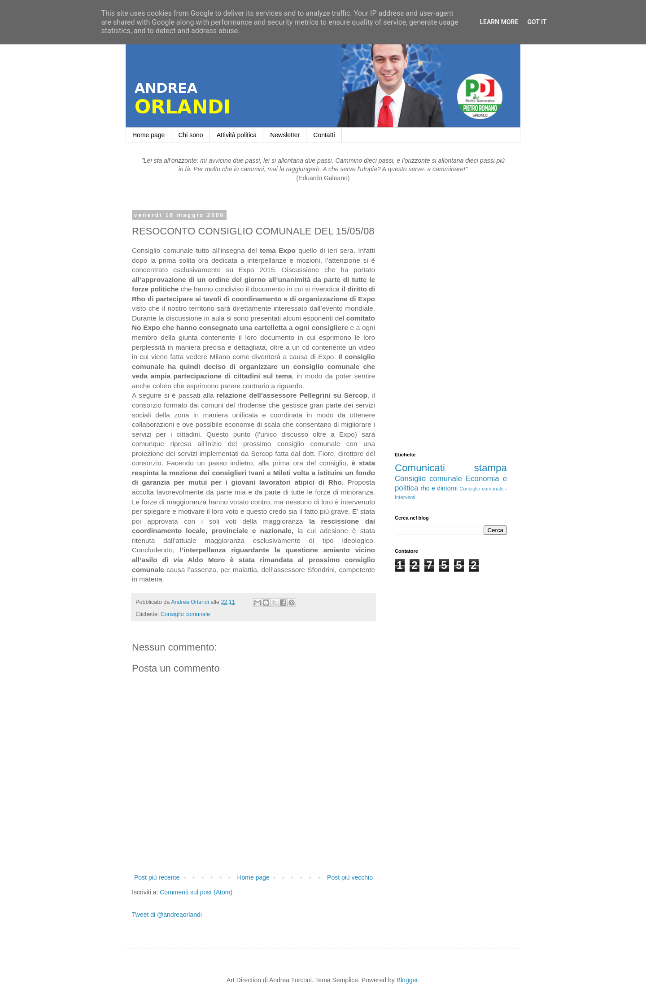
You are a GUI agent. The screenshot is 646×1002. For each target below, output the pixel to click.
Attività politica (237, 135)
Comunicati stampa (451, 467)
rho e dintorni (439, 488)
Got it (536, 22)
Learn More (499, 22)
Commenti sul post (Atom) (196, 892)
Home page (148, 135)
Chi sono (190, 135)
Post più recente (156, 877)
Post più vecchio (350, 877)
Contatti (324, 135)
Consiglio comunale (185, 614)
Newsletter (285, 135)
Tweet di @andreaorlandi (167, 914)
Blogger (407, 980)
